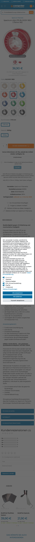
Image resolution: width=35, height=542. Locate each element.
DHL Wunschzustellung (13, 283)
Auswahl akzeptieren (17, 300)
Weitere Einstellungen (10, 289)
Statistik (8, 279)
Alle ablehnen (17, 297)
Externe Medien (11, 281)
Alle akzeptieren (17, 293)
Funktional (9, 287)
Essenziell (9, 277)
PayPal (8, 285)
